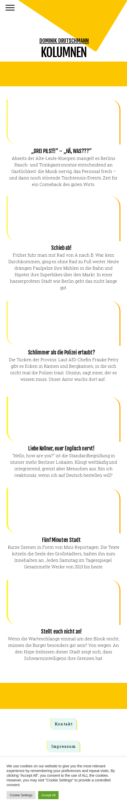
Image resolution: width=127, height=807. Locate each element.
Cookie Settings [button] (21, 795)
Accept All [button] (48, 795)
